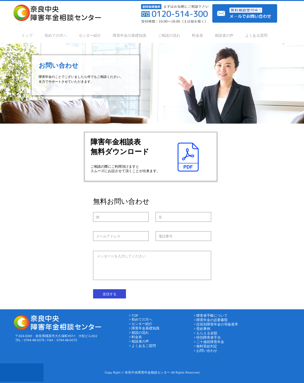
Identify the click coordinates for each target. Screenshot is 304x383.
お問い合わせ (206, 351)
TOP (135, 315)
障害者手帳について (212, 315)
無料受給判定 (206, 346)
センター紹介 (142, 324)
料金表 (137, 337)
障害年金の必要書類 (212, 320)
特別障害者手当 (208, 337)
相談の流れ (140, 332)
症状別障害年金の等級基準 (217, 324)
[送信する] (109, 293)
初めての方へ (142, 319)
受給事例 (203, 329)
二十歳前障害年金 (210, 342)
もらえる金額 (206, 333)
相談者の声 (140, 341)
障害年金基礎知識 (145, 328)
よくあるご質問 (144, 346)
